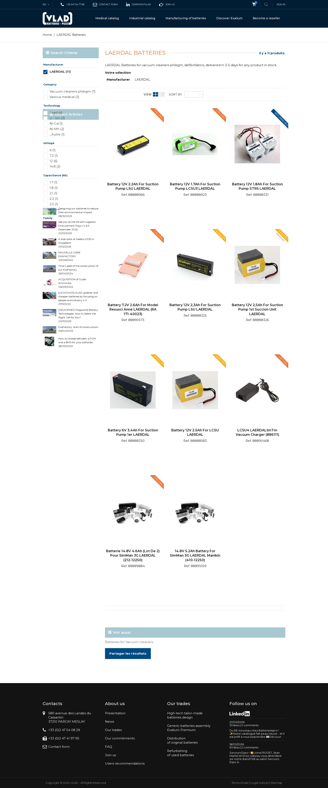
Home (47, 35)
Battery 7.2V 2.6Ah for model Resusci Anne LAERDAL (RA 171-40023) (133, 309)
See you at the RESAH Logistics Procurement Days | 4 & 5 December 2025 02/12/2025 (77, 266)
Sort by (175, 94)
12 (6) (54, 161)
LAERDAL (142, 79)
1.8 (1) (54, 188)
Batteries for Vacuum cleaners (129, 642)
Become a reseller (266, 18)
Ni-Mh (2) (57, 129)
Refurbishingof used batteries (180, 753)
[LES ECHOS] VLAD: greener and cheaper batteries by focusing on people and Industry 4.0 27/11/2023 (78, 337)
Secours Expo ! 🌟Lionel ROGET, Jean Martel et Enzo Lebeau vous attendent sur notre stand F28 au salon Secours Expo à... (255, 757)
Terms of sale (240, 782)
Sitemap (276, 782)
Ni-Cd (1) (56, 123)
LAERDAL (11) (60, 72)
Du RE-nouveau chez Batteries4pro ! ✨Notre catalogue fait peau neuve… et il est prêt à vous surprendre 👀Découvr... (256, 733)
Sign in (281, 4)
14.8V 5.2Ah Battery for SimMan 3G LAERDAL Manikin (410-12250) (195, 555)
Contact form (59, 747)
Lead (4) (56, 113)
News (109, 722)
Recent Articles (65, 238)
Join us (110, 755)
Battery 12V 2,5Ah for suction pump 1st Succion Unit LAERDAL (257, 309)
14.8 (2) (55, 166)
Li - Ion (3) (57, 118)
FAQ (108, 747)
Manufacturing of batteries (185, 18)
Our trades (113, 730)
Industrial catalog (142, 18)
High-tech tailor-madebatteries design (185, 715)
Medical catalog (107, 18)
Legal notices (260, 782)
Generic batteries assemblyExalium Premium (188, 728)
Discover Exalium (229, 18)
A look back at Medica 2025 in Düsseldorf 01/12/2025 (76, 281)
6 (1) (53, 150)
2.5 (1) (54, 204)
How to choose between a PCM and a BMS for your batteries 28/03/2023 (77, 380)
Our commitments (120, 738)
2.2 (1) (54, 199)
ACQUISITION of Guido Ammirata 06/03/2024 (72, 321)
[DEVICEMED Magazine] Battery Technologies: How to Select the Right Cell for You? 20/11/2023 (78, 354)
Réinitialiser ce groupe (86, 77)
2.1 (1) (54, 193)
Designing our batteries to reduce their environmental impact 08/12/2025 (78, 250)
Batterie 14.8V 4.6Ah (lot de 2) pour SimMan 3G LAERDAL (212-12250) (133, 555)
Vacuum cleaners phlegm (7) (73, 91)
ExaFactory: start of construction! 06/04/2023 (78, 367)
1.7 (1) (54, 182)
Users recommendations (125, 763)
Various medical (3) (64, 97)
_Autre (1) (57, 134)
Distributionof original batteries (182, 740)
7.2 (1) (54, 155)
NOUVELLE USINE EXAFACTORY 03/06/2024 (69, 294)
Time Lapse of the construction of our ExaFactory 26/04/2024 (78, 308)
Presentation (115, 713)
